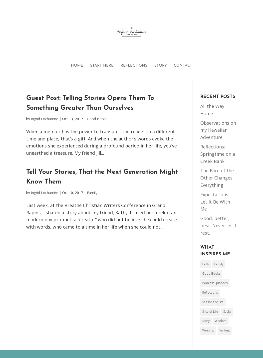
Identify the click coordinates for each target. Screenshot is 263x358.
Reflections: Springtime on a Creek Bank (217, 154)
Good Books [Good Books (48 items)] (211, 273)
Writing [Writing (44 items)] (225, 330)
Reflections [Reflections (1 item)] (210, 292)
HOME (77, 66)
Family (92, 192)
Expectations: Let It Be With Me (215, 202)
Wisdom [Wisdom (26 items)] (221, 321)
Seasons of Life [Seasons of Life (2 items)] (213, 302)
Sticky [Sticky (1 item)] (227, 311)
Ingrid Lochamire (44, 118)
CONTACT (183, 66)
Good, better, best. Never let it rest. (218, 225)
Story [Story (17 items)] (206, 321)
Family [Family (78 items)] (218, 264)
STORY (160, 66)
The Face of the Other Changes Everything (217, 177)
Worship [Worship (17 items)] (208, 330)
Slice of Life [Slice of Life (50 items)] (210, 311)
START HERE (102, 66)
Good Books (97, 118)
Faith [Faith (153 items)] (205, 264)
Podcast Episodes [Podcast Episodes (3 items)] (215, 283)
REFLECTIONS (134, 66)
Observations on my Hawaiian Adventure (218, 130)
